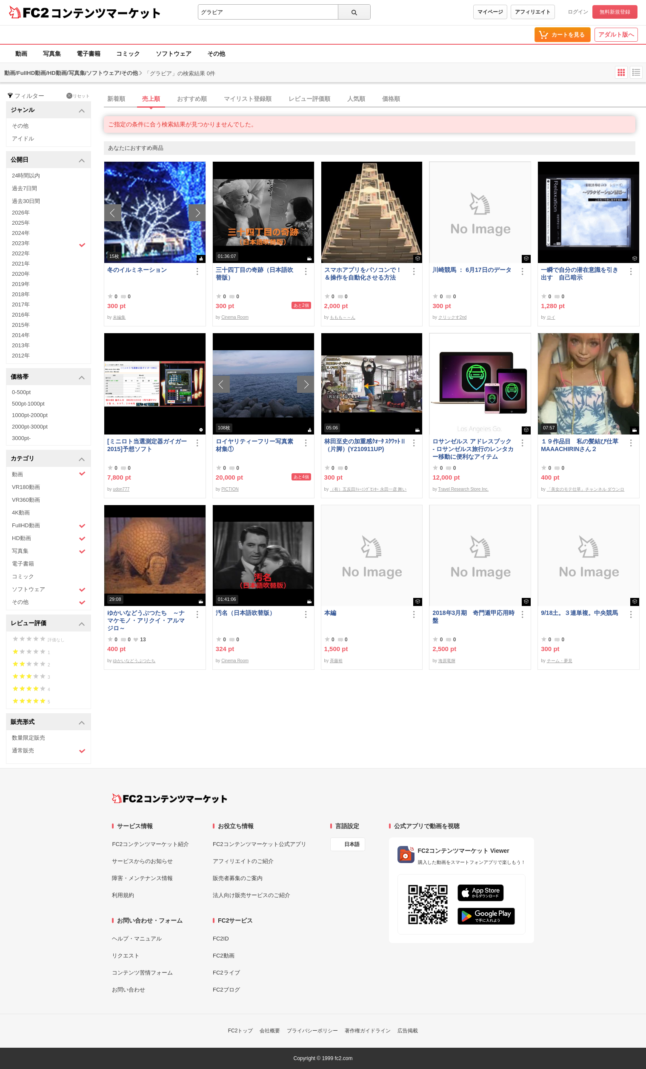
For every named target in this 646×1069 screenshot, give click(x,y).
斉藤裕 (336, 660)
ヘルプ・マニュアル (137, 938)
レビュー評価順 (309, 98)
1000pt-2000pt (30, 415)
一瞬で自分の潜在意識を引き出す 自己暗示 (579, 273)
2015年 (21, 325)
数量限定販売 (28, 738)
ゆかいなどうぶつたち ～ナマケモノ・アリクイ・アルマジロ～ (146, 620)
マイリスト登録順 (248, 98)
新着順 (116, 98)
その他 (216, 53)
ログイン (578, 12)
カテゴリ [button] (48, 459)
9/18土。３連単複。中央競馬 (579, 612)
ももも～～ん (342, 317)
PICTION (230, 489)
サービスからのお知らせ (142, 861)
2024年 (21, 233)
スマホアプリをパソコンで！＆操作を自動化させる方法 (363, 273)
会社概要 (270, 1031)
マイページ (490, 12)
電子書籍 (88, 53)
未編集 (119, 317)
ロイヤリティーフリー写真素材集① (254, 445)
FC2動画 (223, 955)
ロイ (551, 317)
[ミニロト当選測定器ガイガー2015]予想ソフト (147, 445)
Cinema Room (235, 317)
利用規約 (123, 895)
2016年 (21, 315)
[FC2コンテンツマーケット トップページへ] (169, 798)
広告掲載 (407, 1031)
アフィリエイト (533, 12)
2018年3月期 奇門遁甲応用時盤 (473, 616)
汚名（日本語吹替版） (245, 612)
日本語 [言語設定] (352, 844)
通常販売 (49, 751)
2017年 (21, 304)
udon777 (121, 489)
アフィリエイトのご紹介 (243, 861)
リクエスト (126, 955)
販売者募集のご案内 (238, 878)
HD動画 (49, 538)
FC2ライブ (226, 972)
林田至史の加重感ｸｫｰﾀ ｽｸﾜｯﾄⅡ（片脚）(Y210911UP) (365, 445)
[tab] (375, 99)
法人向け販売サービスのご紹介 (251, 895)
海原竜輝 (446, 660)
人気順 (356, 98)
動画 (21, 53)
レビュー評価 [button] (48, 624)
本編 (330, 612)
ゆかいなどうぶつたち (134, 660)
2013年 (21, 345)
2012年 (21, 355)
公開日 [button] (48, 160)
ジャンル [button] (48, 110)
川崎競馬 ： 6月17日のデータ (471, 269)
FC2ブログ (226, 989)
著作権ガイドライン (368, 1031)
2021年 (21, 263)
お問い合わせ (128, 989)
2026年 (21, 212)
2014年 (21, 335)
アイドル (23, 138)
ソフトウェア (174, 53)
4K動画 (21, 512)
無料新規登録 (615, 12)
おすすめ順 (192, 98)
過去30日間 (26, 201)
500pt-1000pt (28, 403)
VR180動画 (26, 487)
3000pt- (21, 438)
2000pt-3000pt (30, 426)
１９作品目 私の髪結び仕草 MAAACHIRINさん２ (582, 445)
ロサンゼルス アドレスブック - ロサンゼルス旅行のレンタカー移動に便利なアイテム (473, 449)
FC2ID (221, 938)
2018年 (21, 294)
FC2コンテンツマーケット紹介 (150, 844)
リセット (78, 96)
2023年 (49, 244)
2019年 (21, 284)
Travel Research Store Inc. (463, 489)
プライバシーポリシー (312, 1031)
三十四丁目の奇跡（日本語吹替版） (254, 273)
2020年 (21, 274)
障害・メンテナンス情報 (142, 878)
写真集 (52, 53)
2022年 (21, 253)
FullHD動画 (49, 525)
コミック (128, 53)
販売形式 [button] (48, 722)
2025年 (21, 223)
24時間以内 (26, 175)
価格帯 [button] (48, 377)
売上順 (151, 98)
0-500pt (21, 392)
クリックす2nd (452, 317)
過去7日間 (24, 188)
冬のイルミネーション (137, 269)
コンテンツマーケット (106, 13)
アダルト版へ (616, 34)
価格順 (391, 98)
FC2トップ (240, 1031)
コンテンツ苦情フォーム (142, 972)
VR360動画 (26, 500)
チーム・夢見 (559, 660)
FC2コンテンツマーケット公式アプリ (259, 844)
